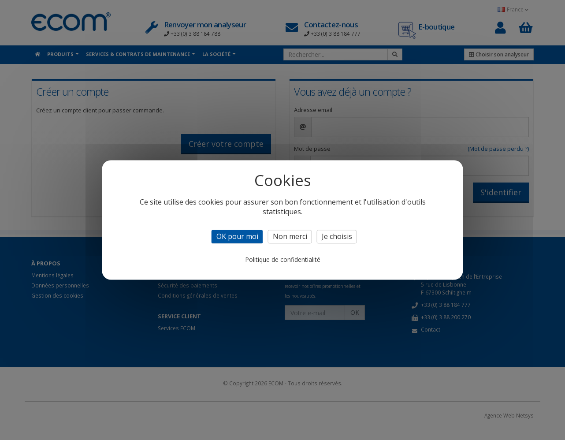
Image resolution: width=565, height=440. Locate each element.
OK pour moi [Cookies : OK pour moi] (237, 236)
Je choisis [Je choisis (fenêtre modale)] (337, 236)
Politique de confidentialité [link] (282, 260)
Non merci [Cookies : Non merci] (290, 236)
